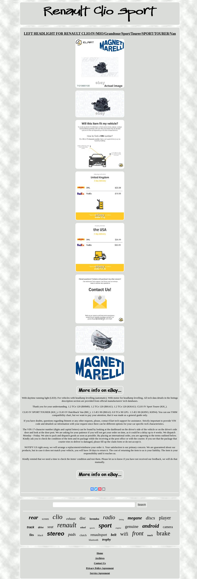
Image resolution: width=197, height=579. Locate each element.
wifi (124, 534)
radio (109, 517)
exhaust (71, 518)
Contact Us (100, 563)
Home (100, 553)
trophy (106, 539)
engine (118, 528)
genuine (132, 526)
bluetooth (93, 539)
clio (58, 516)
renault (66, 525)
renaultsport (98, 535)
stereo (55, 533)
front (138, 533)
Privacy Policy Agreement (100, 568)
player (165, 517)
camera (168, 527)
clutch (83, 535)
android (150, 526)
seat (50, 527)
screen (45, 518)
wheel (83, 527)
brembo (94, 518)
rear (33, 517)
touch (150, 535)
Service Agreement (100, 573)
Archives (100, 558)
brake (163, 533)
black (40, 535)
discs (150, 517)
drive (41, 527)
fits (31, 535)
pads (72, 534)
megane (135, 518)
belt (113, 535)
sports (92, 528)
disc (82, 518)
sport (105, 525)
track (30, 527)
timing (121, 519)
